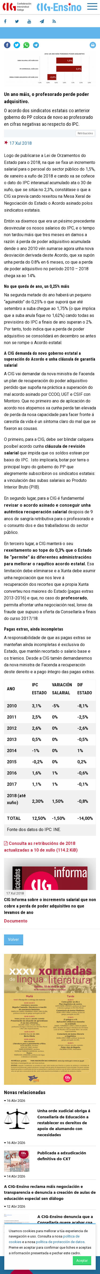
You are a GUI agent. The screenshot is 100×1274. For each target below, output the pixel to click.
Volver (13, 939)
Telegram (36, 45)
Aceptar (82, 1261)
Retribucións (85, 133)
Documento (15, 921)
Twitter (17, 45)
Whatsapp (26, 45)
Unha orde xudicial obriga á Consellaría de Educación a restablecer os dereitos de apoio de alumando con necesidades (63, 1123)
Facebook (7, 45)
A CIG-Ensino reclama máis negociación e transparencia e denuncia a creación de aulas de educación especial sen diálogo (50, 1192)
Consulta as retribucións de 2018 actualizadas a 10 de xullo (41, 847)
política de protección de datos (60, 1242)
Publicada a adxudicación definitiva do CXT (61, 1156)
